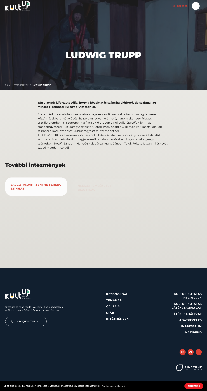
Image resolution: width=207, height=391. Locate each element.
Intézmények (20, 85)
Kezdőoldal (117, 294)
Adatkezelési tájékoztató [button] (113, 386)
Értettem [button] (194, 386)
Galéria (113, 306)
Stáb (110, 312)
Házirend (193, 332)
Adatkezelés (190, 320)
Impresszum (191, 326)
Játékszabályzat (187, 314)
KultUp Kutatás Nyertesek (188, 295)
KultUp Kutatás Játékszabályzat (187, 305)
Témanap (114, 300)
